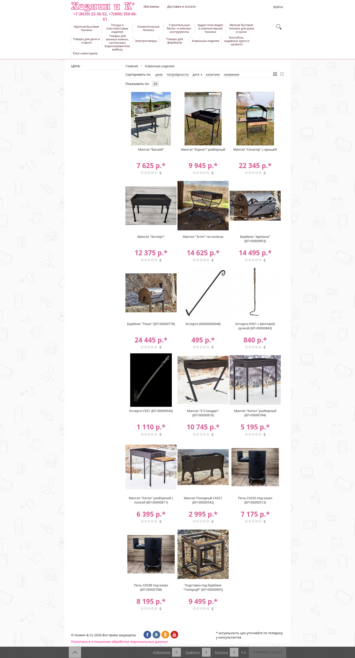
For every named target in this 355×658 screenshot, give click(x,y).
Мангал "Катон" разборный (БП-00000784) (255, 413)
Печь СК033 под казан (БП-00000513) (255, 500)
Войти (278, 7)
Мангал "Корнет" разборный (203, 149)
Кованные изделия (159, 66)
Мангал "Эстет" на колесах (203, 236)
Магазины (151, 6)
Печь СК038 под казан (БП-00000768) (151, 587)
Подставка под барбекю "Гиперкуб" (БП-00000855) (203, 587)
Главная (131, 66)
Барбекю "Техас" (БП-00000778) (151, 324)
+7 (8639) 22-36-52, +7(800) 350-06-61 (105, 16)
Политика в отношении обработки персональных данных (119, 641)
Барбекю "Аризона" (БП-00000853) (255, 238)
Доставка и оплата (181, 6)
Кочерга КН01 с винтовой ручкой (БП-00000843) (255, 326)
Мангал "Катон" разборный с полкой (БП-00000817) (151, 500)
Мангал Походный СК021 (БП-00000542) (203, 500)
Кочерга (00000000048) (203, 324)
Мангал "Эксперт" (151, 236)
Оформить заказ (267, 652)
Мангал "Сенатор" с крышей (255, 149)
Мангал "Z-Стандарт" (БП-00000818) (203, 413)
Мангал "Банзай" (151, 149)
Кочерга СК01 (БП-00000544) (151, 411)
